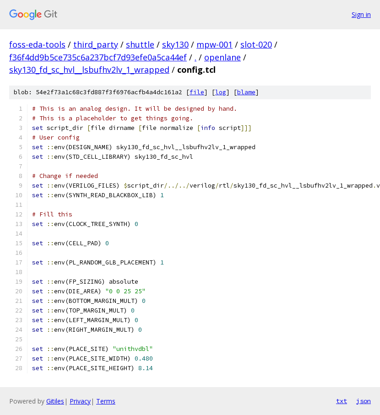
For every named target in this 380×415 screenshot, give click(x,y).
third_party (95, 44)
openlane (222, 57)
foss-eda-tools (37, 44)
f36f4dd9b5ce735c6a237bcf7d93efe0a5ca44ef (98, 57)
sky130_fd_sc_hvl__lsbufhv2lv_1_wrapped (89, 69)
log (220, 92)
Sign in (361, 14)
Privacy (80, 401)
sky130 (175, 44)
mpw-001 (214, 44)
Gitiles (55, 401)
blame (246, 92)
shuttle (140, 44)
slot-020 (256, 44)
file (197, 92)
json (363, 401)
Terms (105, 401)
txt (341, 401)
